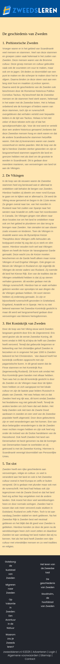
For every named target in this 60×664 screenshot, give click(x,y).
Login (52, 652)
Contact (30, 659)
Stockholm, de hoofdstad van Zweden (47, 600)
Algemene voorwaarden (23, 655)
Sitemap (45, 655)
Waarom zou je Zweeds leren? (10, 640)
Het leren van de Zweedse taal (47, 568)
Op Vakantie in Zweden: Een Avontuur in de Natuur (10, 614)
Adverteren (40, 652)
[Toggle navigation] (53, 13)
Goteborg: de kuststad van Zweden (10, 570)
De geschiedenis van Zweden (47, 583)
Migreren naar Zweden (11, 589)
